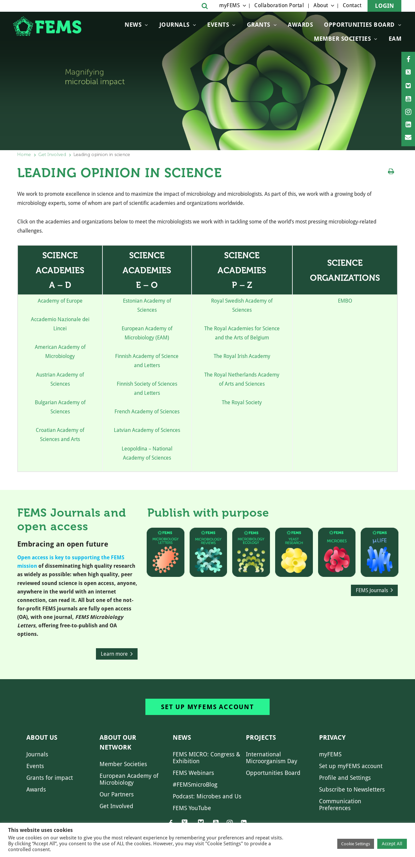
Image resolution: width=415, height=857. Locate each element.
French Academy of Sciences (147, 411)
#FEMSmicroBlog (195, 784)
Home (24, 154)
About (321, 5)
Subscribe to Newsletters (352, 789)
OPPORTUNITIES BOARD (359, 24)
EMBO (345, 301)
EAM (395, 38)
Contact (352, 5)
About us (41, 737)
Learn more (114, 654)
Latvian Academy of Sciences (147, 430)
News (133, 24)
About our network (118, 742)
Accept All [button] (392, 843)
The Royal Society (242, 402)
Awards (300, 24)
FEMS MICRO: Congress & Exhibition (206, 757)
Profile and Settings (345, 777)
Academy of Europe (60, 301)
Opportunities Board (273, 772)
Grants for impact (49, 777)
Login (384, 5)
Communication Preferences (340, 804)
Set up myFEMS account (207, 707)
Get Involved (52, 154)
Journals (174, 24)
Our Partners (117, 794)
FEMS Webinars (193, 772)
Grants (258, 24)
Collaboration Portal (279, 5)
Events (218, 24)
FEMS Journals (372, 590)
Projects (261, 737)
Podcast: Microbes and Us (207, 796)
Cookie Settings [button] (355, 843)
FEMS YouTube (192, 808)
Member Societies (342, 38)
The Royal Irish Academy (242, 356)
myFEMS (229, 5)
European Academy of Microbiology (129, 779)
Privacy (332, 737)
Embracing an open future (62, 544)
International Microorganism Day (271, 757)
